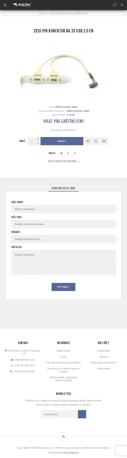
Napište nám (63, 350)
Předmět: (16, 232)
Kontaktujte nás (63, 188)
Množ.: (22, 141)
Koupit (62, 141)
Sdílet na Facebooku (68, 153)
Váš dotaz (16, 247)
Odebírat (82, 414)
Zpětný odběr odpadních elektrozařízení (63, 379)
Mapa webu (103, 368)
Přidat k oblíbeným (87, 141)
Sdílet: (52, 153)
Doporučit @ (104, 141)
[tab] (63, 188)
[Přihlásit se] (59, 414)
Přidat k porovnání (96, 141)
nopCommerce (71, 452)
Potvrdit (63, 287)
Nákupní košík (116, 3)
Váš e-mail (16, 217)
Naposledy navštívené (103, 362)
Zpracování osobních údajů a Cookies (63, 370)
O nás (63, 356)
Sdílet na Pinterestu (75, 153)
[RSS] (63, 436)
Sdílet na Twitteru (61, 153)
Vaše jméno (17, 202)
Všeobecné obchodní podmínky (63, 362)
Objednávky (103, 350)
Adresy (103, 356)
